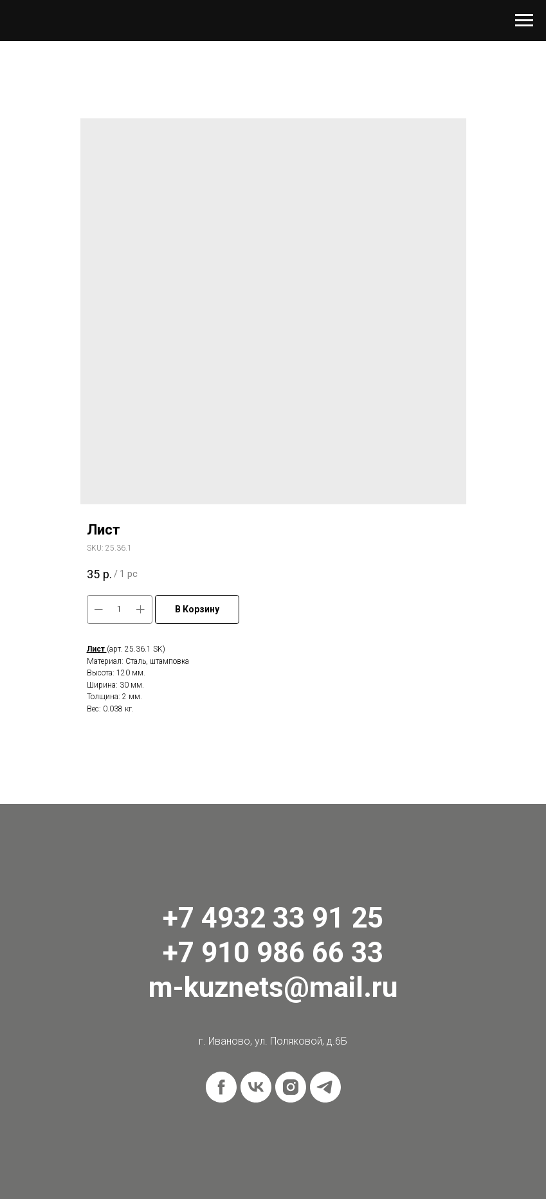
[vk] (256, 1087)
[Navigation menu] (524, 20)
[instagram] (290, 1087)
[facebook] (221, 1087)
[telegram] (325, 1087)
